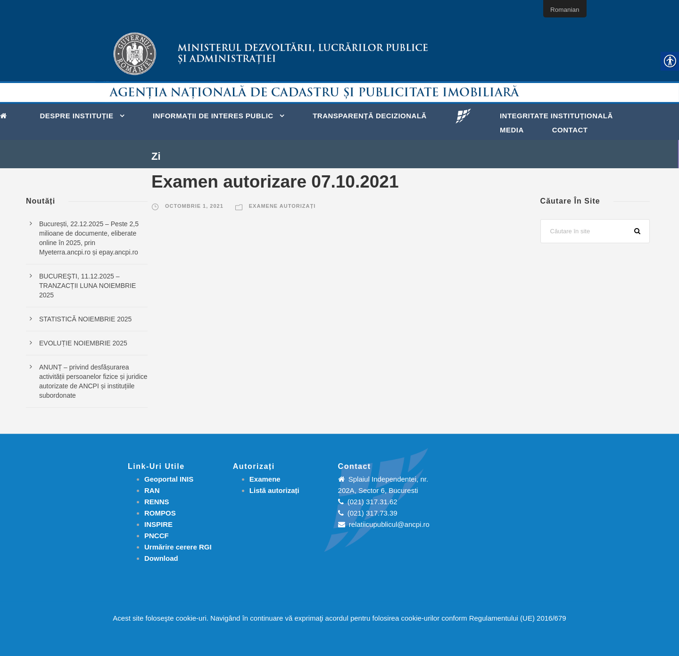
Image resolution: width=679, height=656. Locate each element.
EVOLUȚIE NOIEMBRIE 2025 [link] (83, 343)
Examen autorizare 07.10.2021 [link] (275, 181)
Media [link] (512, 130)
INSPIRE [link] (158, 524)
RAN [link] (152, 490)
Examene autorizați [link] (282, 206)
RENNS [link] (156, 502)
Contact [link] (570, 130)
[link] (6, 115)
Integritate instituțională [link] (556, 116)
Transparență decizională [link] (370, 116)
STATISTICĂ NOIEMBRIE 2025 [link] (85, 319)
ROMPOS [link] (160, 513)
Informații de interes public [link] (213, 116)
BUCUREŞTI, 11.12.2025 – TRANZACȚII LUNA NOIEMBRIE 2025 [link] (87, 285)
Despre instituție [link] (77, 116)
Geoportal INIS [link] (168, 479)
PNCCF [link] (156, 536)
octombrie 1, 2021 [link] (194, 206)
